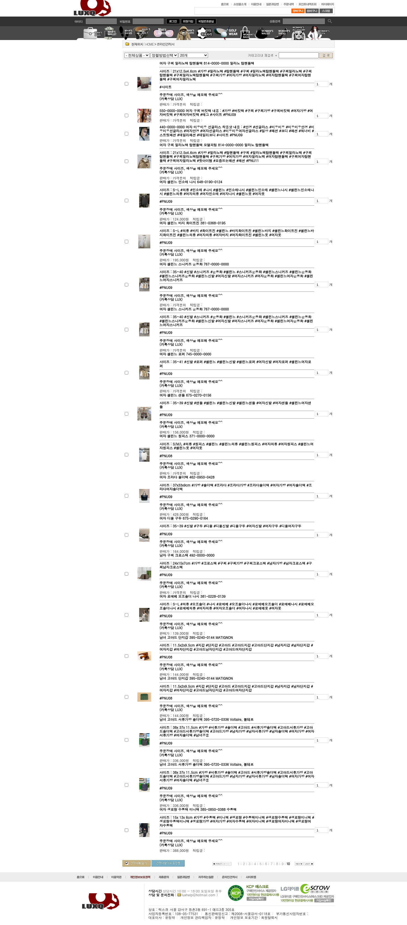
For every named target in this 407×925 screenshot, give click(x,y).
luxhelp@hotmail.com (199, 894)
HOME (149, 44)
